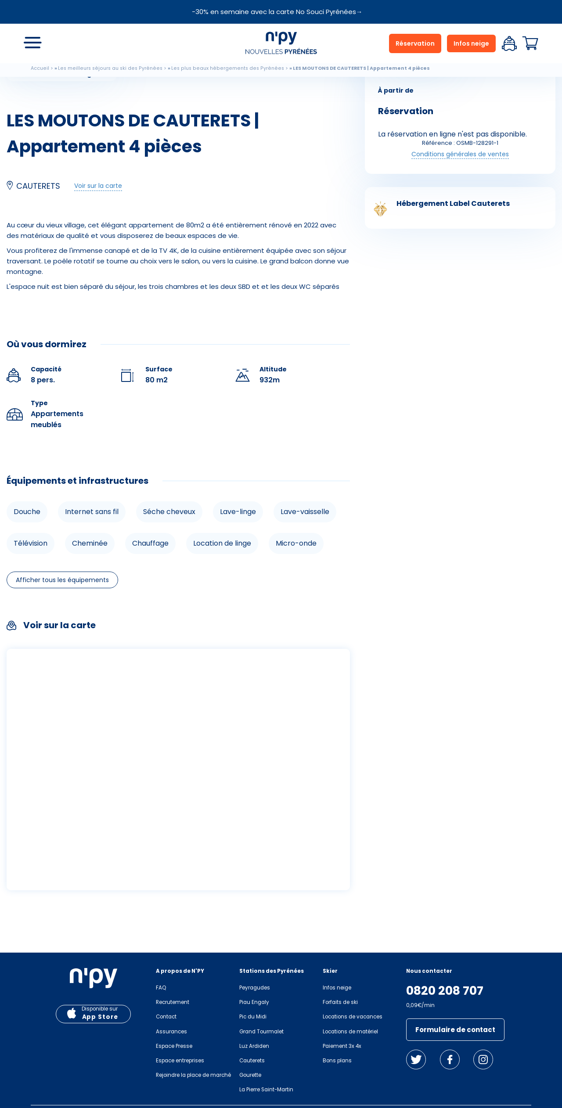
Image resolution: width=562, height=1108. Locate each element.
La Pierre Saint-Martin (266, 1089)
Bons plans (337, 1060)
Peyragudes (254, 987)
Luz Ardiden (254, 1046)
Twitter (416, 1059)
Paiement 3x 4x (342, 1046)
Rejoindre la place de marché (193, 1075)
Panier (530, 43)
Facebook (450, 1059)
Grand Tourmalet (261, 1031)
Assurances (171, 1031)
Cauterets (252, 1060)
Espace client (509, 43)
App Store (100, 1017)
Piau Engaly (254, 1002)
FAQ (161, 987)
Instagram (483, 1059)
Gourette (250, 1075)
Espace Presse (174, 1046)
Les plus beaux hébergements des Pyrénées (227, 68)
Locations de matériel (350, 1031)
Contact (166, 1016)
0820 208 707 (444, 991)
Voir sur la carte (98, 185)
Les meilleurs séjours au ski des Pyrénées (110, 68)
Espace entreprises (180, 1060)
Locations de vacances (352, 1016)
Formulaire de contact (455, 1029)
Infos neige (471, 43)
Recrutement (172, 1002)
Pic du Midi (253, 1016)
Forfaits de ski (340, 1002)
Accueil (40, 68)
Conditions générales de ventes (460, 154)
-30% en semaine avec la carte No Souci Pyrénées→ (277, 11)
